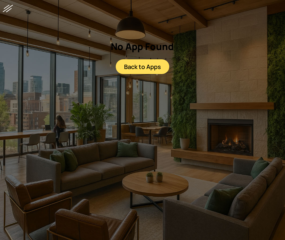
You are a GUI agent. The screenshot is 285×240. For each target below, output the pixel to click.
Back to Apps (142, 67)
